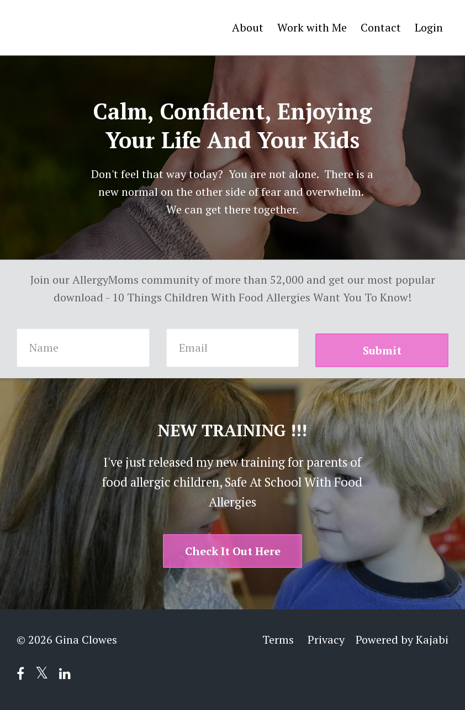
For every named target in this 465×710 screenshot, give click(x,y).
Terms (278, 639)
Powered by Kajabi (402, 639)
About (247, 27)
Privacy (326, 639)
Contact (381, 27)
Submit (382, 350)
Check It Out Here (233, 551)
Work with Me (312, 27)
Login (429, 27)
